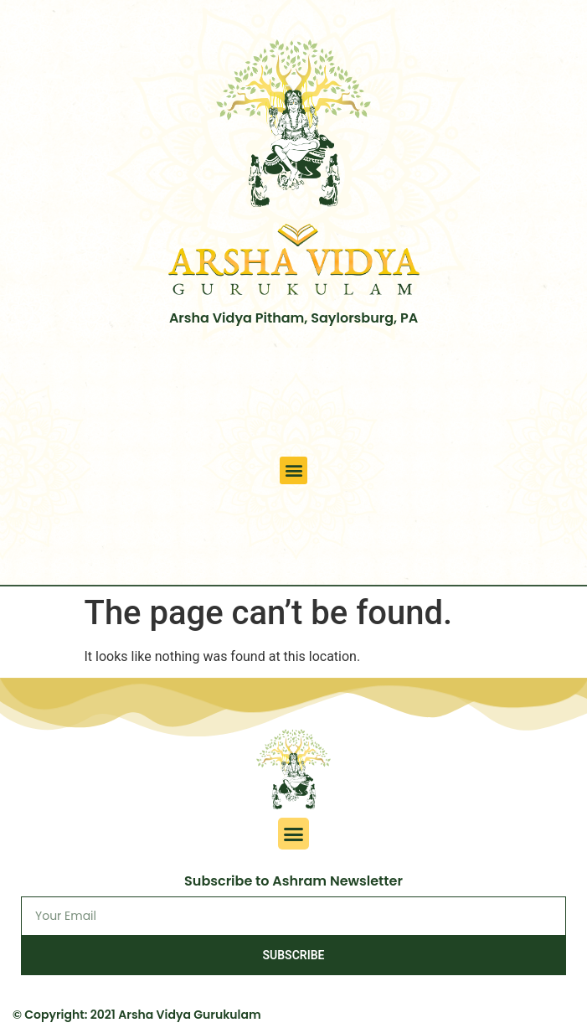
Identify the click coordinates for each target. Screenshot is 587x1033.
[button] (293, 470)
